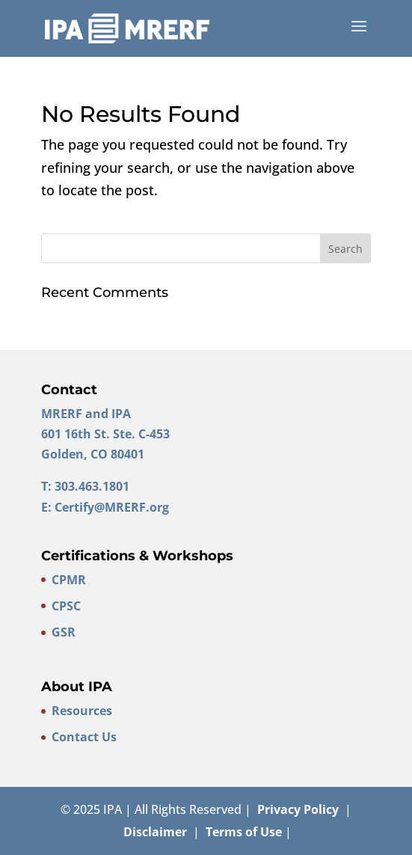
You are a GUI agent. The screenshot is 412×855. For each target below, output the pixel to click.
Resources (82, 710)
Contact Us (84, 737)
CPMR (69, 579)
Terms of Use (244, 832)
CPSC (66, 606)
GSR (64, 632)
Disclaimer (155, 832)
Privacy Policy (298, 809)
